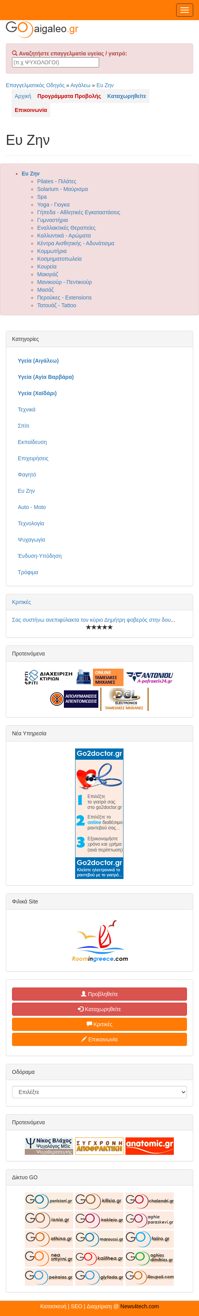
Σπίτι (23, 426)
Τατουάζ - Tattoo (56, 305)
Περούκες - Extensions (64, 297)
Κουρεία (47, 266)
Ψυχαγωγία (31, 540)
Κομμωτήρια (52, 251)
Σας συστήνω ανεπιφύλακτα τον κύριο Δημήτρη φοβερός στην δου (91, 620)
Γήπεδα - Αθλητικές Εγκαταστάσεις (78, 212)
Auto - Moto (32, 507)
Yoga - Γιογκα (53, 204)
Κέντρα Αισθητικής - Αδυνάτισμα (75, 243)
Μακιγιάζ (47, 274)
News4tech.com (139, 1306)
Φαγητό (27, 474)
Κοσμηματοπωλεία (59, 259)
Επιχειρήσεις (33, 458)
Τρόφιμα (28, 572)
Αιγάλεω (80, 85)
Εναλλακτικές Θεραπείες (66, 228)
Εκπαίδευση (32, 442)
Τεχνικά (27, 409)
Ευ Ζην (104, 85)
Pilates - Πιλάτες (56, 181)
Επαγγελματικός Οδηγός (35, 85)
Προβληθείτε (99, 994)
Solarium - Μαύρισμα (62, 189)
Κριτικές (21, 602)
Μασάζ (45, 290)
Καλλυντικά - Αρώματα (64, 235)
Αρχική (23, 96)
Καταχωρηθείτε (99, 1009)
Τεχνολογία (31, 523)
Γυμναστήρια (52, 220)
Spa (42, 197)
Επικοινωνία (99, 1039)
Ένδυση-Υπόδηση (40, 556)
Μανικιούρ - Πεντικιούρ (64, 282)
